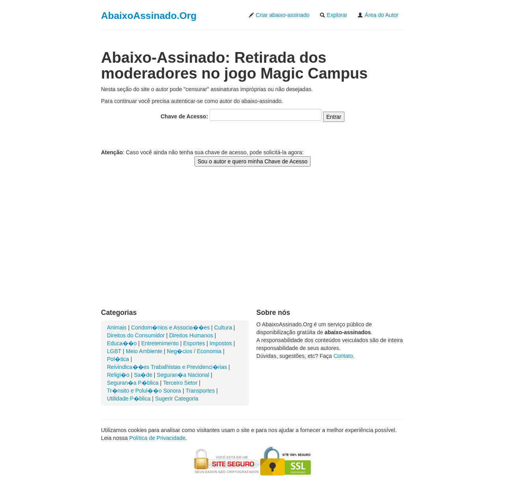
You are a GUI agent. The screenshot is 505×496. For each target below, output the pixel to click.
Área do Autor (377, 15)
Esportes (194, 343)
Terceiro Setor (180, 383)
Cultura (223, 327)
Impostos (220, 343)
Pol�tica (118, 359)
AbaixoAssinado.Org (148, 15)
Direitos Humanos (191, 335)
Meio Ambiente (144, 351)
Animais (117, 327)
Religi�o (118, 375)
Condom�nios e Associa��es (170, 327)
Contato (343, 356)
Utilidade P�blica (129, 398)
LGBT (114, 351)
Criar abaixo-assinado (279, 15)
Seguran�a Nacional (183, 375)
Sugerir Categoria (176, 398)
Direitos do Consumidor (136, 335)
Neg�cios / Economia (194, 351)
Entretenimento (160, 343)
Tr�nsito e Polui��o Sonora (144, 390)
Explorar (333, 15)
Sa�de (143, 375)
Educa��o (122, 343)
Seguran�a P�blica (133, 383)
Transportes (200, 390)
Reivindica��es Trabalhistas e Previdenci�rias (167, 367)
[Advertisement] (252, 245)
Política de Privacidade (157, 438)
